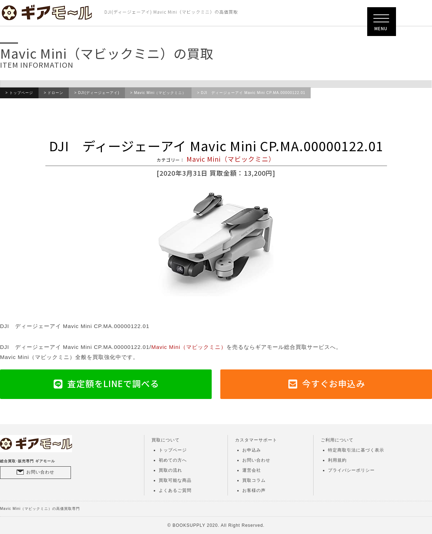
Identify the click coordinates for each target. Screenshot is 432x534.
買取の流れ (170, 470)
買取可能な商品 (175, 480)
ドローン (55, 93)
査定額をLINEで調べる (113, 383)
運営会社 (251, 470)
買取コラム (254, 480)
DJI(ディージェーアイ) (99, 93)
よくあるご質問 (175, 490)
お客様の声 (254, 490)
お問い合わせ (40, 472)
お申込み (251, 450)
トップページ (21, 93)
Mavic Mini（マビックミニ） (160, 93)
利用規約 (337, 460)
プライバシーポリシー (351, 470)
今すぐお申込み (333, 383)
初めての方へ (173, 460)
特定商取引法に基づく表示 (356, 450)
